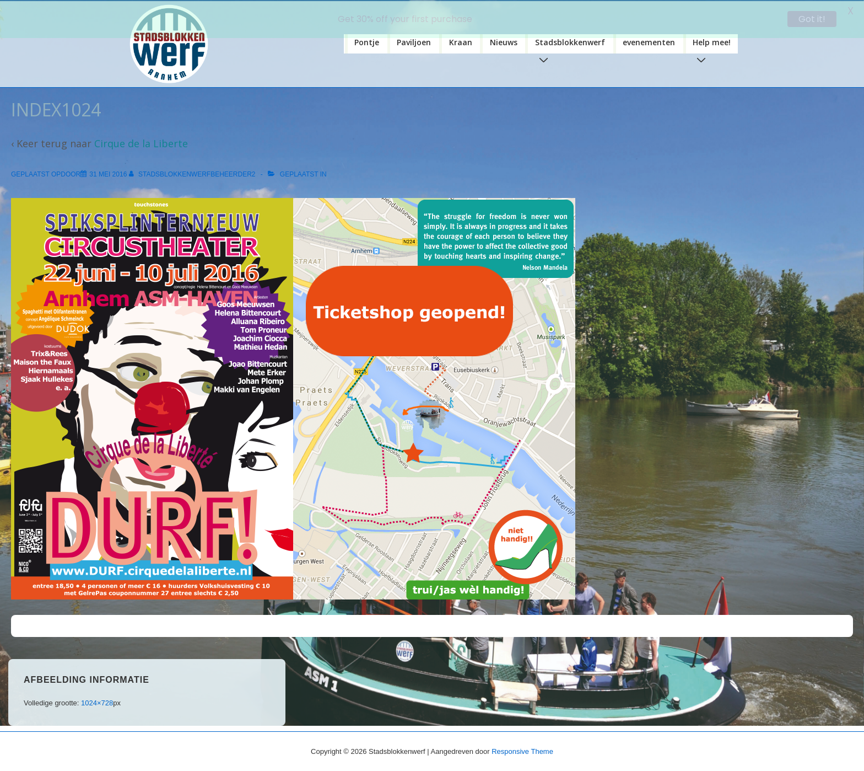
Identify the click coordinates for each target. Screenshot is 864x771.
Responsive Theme (522, 750)
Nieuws (503, 41)
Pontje (366, 41)
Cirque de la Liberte (141, 142)
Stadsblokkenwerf (572, 44)
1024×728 (97, 702)
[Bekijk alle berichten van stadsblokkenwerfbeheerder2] (193, 173)
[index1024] (108, 173)
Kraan (460, 41)
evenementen (649, 41)
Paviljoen (414, 41)
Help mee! (714, 44)
